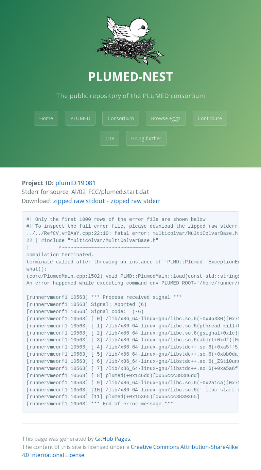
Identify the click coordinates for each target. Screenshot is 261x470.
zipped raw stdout (79, 201)
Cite (109, 138)
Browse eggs (165, 118)
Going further (146, 138)
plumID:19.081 (75, 183)
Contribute (210, 118)
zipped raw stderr (135, 201)
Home (46, 118)
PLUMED (80, 118)
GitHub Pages (112, 438)
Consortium (121, 118)
